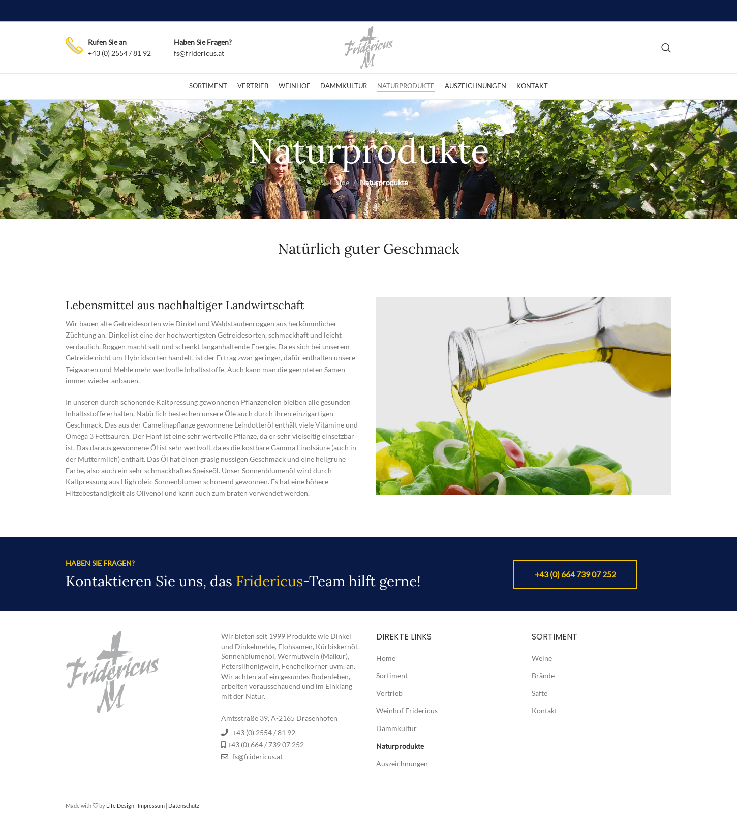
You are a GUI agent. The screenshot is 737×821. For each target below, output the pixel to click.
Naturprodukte (400, 746)
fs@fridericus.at (199, 53)
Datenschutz (183, 805)
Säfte (539, 693)
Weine (542, 658)
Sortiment (392, 675)
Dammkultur (396, 728)
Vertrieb (389, 693)
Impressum (151, 805)
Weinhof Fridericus (407, 710)
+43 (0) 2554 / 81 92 (119, 53)
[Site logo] (368, 47)
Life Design (120, 805)
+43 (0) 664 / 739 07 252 (265, 744)
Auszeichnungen (402, 763)
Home (339, 182)
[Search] (666, 48)
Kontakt (544, 710)
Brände (543, 675)
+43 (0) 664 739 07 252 (575, 574)
